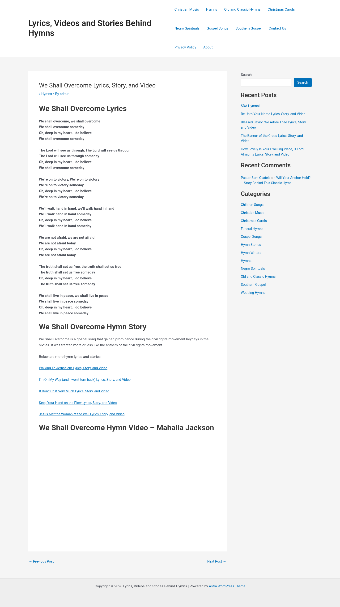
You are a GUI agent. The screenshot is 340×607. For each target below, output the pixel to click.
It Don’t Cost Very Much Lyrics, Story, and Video (76, 391)
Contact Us (277, 28)
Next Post (216, 561)
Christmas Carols (281, 9)
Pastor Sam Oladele (256, 178)
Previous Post (42, 561)
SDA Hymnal (250, 106)
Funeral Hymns (252, 229)
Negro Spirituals (187, 28)
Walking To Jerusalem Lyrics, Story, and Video (74, 368)
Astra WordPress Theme (227, 586)
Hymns (211, 9)
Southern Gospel (249, 28)
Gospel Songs (217, 28)
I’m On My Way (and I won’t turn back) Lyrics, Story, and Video (87, 379)
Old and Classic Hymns (242, 9)
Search (246, 75)
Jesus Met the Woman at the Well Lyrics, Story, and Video (83, 414)
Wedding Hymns (254, 292)
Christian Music (186, 9)
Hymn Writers (251, 253)
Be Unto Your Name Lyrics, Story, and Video (274, 114)
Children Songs (253, 205)
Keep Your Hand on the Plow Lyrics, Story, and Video (79, 403)
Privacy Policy (185, 47)
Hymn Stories (251, 245)
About (208, 47)
